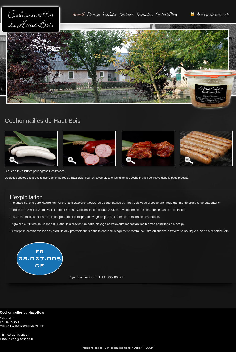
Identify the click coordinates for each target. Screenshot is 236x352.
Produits (109, 14)
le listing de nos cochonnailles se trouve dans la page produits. (149, 177)
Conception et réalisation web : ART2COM (129, 347)
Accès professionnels (210, 14)
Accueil (78, 14)
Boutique (126, 14)
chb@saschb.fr (22, 339)
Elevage (93, 14)
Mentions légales (92, 347)
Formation (145, 14)
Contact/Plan (166, 14)
